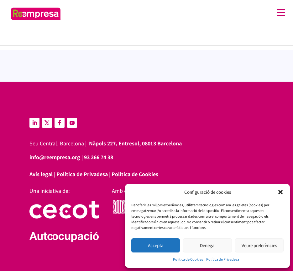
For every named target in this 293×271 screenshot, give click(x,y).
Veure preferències (259, 245)
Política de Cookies (188, 259)
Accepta (156, 245)
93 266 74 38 (98, 157)
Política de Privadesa (222, 259)
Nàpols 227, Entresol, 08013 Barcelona (135, 143)
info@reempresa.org (54, 157)
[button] (280, 192)
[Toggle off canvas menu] (176, 13)
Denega (207, 245)
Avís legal (41, 174)
